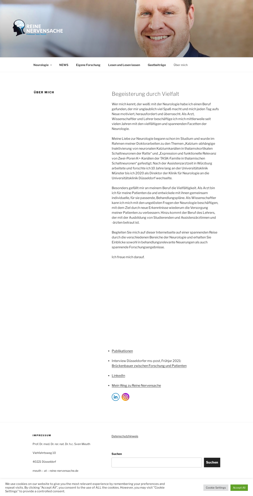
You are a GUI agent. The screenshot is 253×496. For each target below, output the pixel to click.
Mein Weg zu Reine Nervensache (136, 385)
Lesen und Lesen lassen (124, 65)
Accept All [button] (239, 487)
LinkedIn (118, 376)
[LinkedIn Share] (116, 397)
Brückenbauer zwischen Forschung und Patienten (149, 366)
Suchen (117, 454)
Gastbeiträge (157, 65)
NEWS (63, 65)
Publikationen (122, 351)
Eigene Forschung (88, 65)
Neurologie (42, 65)
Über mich (181, 65)
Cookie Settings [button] (216, 487)
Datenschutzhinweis (125, 436)
